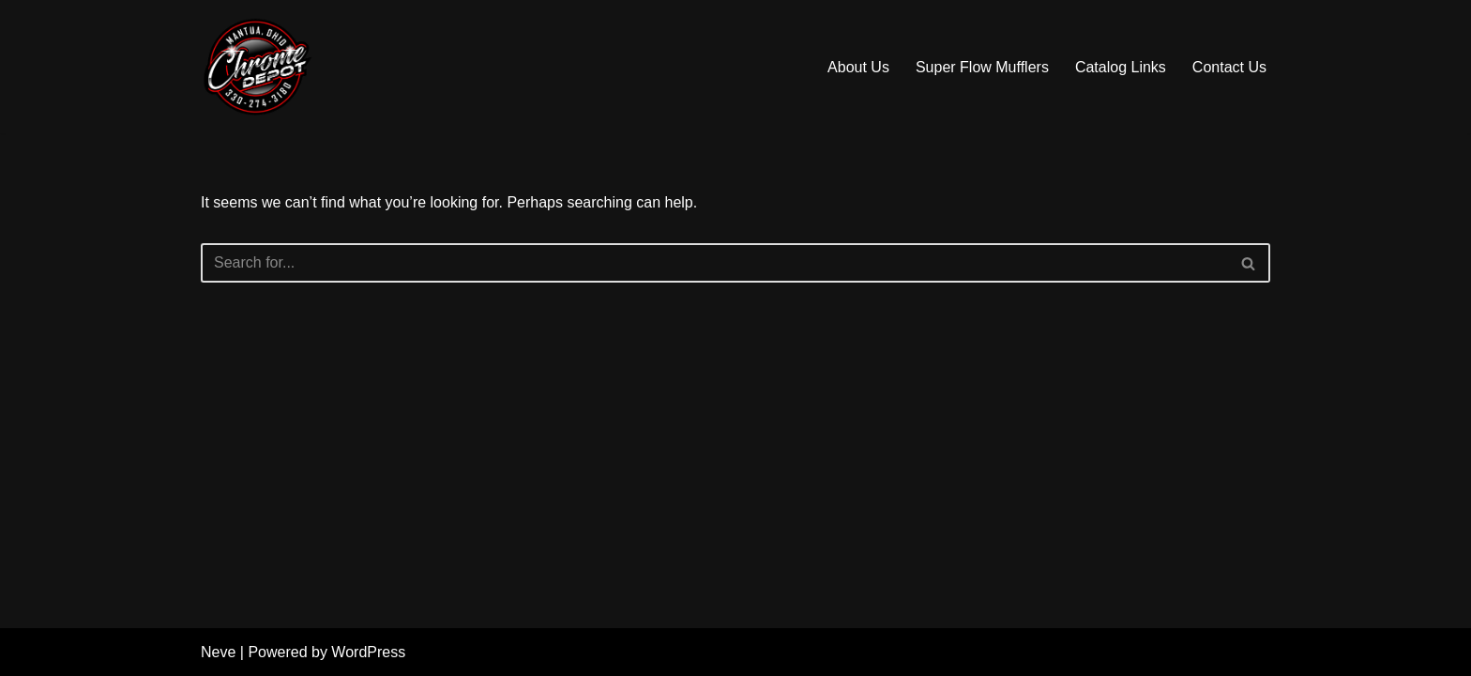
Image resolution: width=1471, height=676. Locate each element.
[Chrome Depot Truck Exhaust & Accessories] (257, 66)
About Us (858, 67)
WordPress (368, 652)
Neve (218, 652)
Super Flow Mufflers (982, 67)
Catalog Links (1120, 67)
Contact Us (1229, 67)
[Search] (714, 263)
